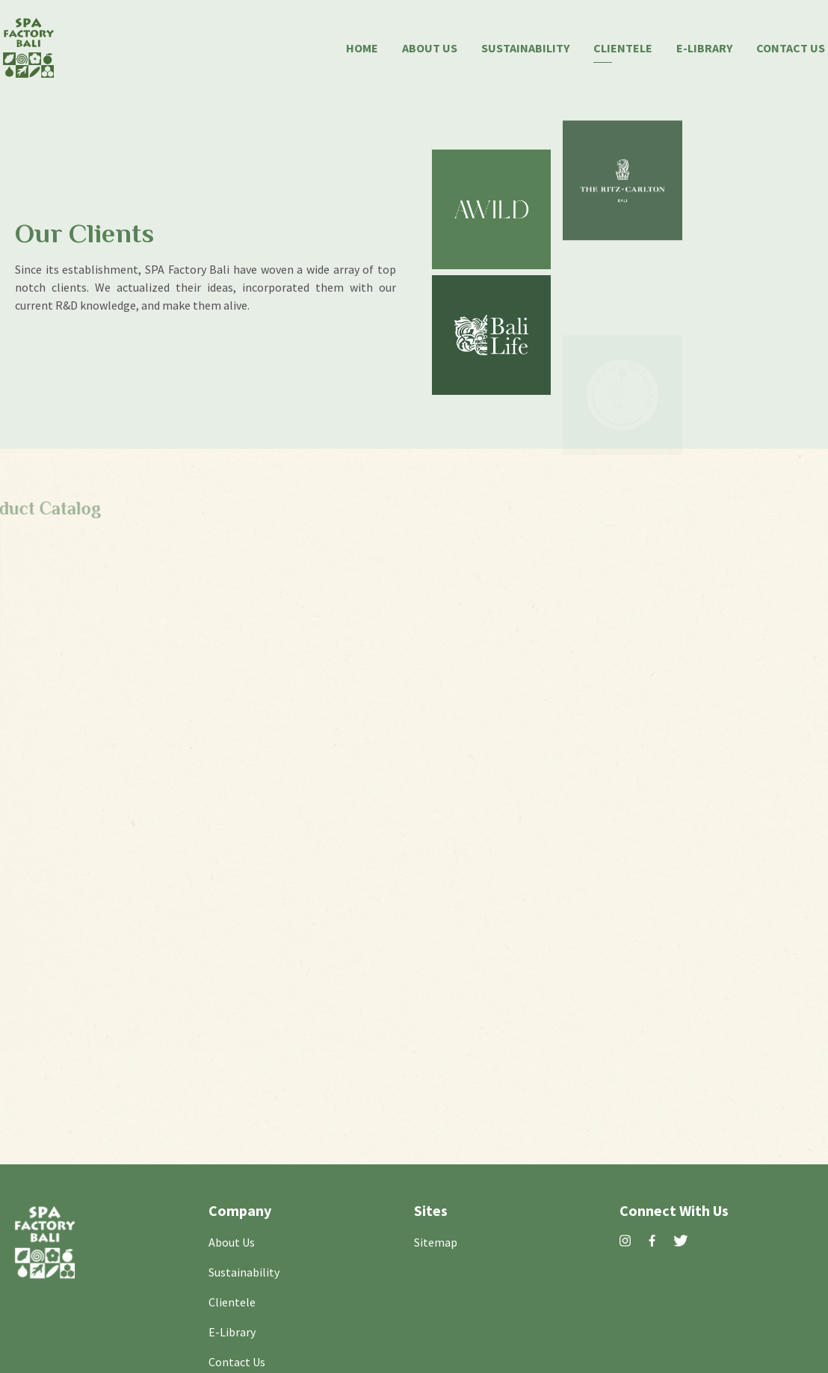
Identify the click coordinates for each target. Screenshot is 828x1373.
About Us (429, 46)
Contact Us (790, 46)
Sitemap (435, 1240)
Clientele (622, 46)
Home (362, 46)
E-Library (704, 46)
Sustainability (525, 46)
